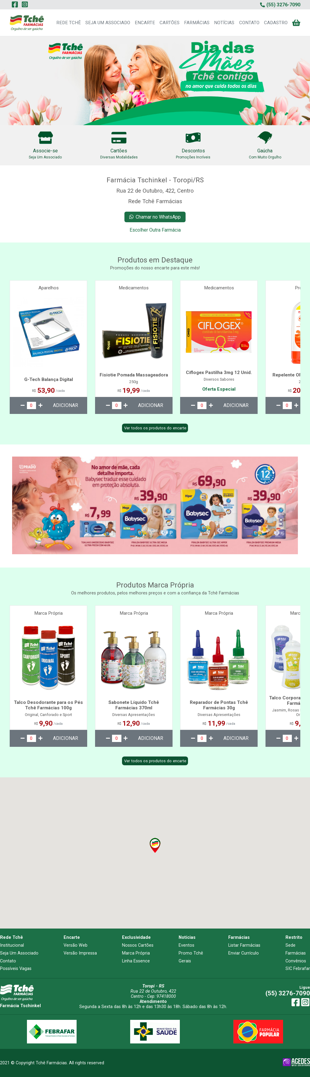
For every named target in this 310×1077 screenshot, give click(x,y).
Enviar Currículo (243, 953)
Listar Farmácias (244, 945)
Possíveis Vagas (15, 968)
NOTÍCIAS (224, 22)
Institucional (12, 945)
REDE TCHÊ (68, 22)
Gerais (185, 961)
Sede (290, 945)
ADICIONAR (65, 405)
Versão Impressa (80, 953)
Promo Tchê (191, 953)
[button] (155, 845)
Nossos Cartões (137, 945)
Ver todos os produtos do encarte (155, 428)
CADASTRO (276, 22)
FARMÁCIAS (196, 22)
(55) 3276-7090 (287, 993)
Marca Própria (136, 953)
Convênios (295, 961)
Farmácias (295, 953)
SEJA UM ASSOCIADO (107, 22)
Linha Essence (136, 961)
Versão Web (75, 945)
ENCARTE (145, 22)
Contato (8, 961)
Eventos (186, 945)
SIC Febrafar (297, 968)
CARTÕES (170, 22)
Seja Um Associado (19, 953)
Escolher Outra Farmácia (155, 230)
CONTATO (249, 22)
